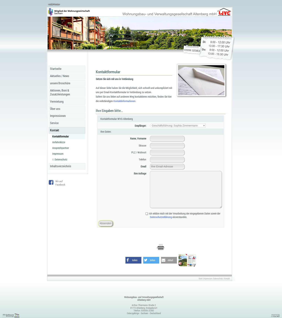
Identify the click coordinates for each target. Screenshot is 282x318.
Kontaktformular (60, 136)
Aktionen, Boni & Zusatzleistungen (60, 92)
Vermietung (57, 101)
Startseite (55, 69)
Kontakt (54, 130)
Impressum (57, 153)
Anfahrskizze (58, 142)
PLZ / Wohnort (138, 152)
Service (54, 123)
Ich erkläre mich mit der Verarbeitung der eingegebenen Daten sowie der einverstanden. (185, 215)
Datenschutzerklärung (161, 217)
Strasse (142, 145)
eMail (170, 260)
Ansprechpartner (60, 148)
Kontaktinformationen (124, 101)
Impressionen (58, 116)
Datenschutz (59, 159)
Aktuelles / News (59, 76)
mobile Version (53, 4)
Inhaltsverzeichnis (60, 166)
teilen (134, 260)
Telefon (142, 159)
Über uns (55, 109)
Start (200, 278)
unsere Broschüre (60, 83)
